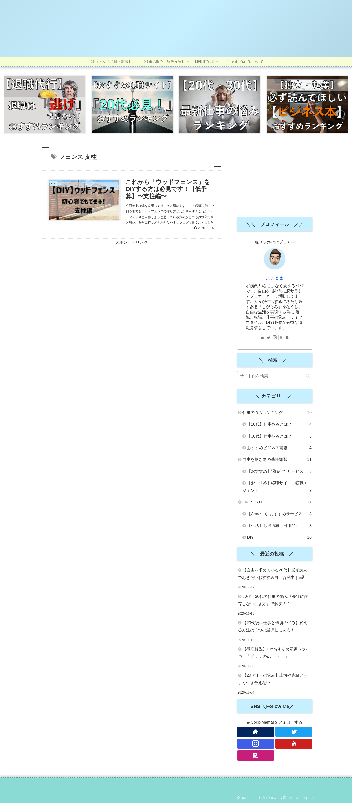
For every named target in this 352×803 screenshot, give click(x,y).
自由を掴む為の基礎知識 (277, 460)
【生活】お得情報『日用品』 (279, 526)
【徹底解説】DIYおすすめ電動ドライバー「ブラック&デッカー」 (274, 653)
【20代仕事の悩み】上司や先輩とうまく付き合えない (273, 679)
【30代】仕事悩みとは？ (279, 436)
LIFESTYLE (277, 502)
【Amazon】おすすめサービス (279, 514)
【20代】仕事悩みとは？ (279, 425)
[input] (274, 377)
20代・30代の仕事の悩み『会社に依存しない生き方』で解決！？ (273, 600)
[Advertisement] (131, 279)
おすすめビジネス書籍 (279, 448)
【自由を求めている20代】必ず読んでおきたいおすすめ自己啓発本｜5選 (273, 574)
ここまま (275, 278)
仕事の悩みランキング (277, 413)
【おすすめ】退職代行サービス (279, 471)
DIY (279, 538)
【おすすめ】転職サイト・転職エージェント (277, 488)
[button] (308, 376)
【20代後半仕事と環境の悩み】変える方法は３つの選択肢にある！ (273, 627)
